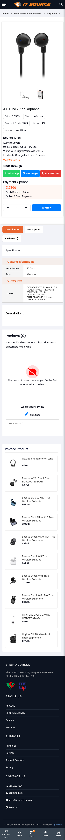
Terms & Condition (15, 760)
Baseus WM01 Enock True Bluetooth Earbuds (36, 480)
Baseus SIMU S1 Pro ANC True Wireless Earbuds (38, 519)
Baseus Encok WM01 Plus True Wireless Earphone (38, 538)
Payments (11, 745)
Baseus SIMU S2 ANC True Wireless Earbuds (36, 499)
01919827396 (50, 173)
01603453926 (14, 793)
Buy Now (46, 207)
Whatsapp (12, 173)
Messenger (30, 173)
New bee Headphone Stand (37, 458)
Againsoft (57, 824)
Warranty (10, 727)
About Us (10, 705)
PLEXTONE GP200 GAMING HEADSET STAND (36, 616)
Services (10, 753)
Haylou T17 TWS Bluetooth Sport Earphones (36, 636)
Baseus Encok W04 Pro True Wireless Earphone (38, 597)
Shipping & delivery (15, 713)
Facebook (12, 807)
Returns (10, 720)
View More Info (11, 160)
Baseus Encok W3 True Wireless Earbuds (35, 558)
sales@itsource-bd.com (19, 800)
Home (5, 13)
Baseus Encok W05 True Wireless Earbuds (35, 577)
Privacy (9, 767)
